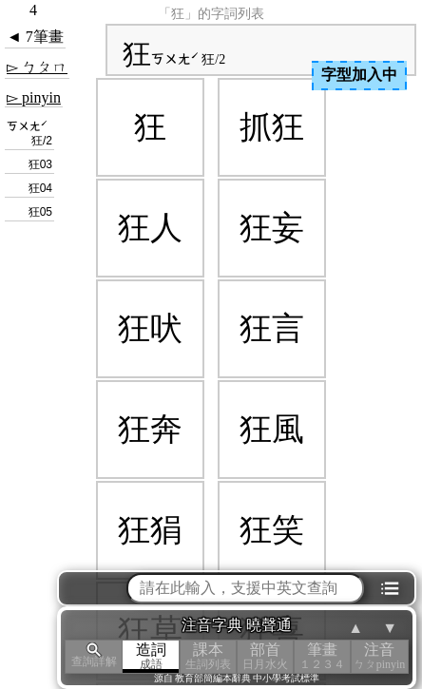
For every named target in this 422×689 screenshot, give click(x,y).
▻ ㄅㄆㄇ (37, 67)
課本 (208, 656)
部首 (265, 656)
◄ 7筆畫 (35, 37)
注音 (379, 656)
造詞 (151, 656)
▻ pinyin (34, 97)
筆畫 (322, 656)
